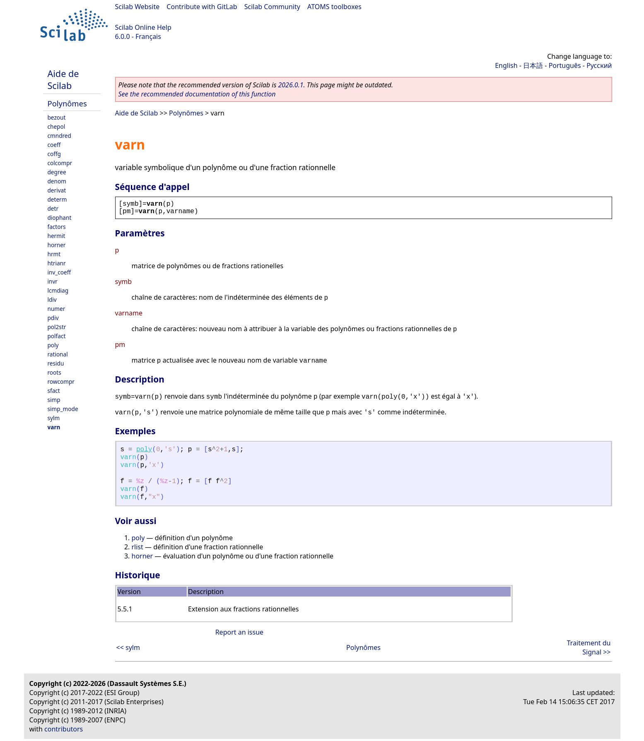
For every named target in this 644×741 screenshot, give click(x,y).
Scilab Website (137, 6)
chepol (56, 126)
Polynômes (67, 103)
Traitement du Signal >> (589, 647)
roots (54, 372)
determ (57, 199)
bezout (57, 117)
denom (57, 181)
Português (565, 65)
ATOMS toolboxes (334, 6)
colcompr (60, 163)
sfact (54, 391)
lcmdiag (58, 290)
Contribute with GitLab (201, 6)
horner (57, 245)
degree (57, 172)
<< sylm (128, 647)
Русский (599, 65)
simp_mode (63, 409)
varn (54, 427)
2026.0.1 (290, 84)
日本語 (533, 65)
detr (53, 208)
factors (57, 227)
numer (56, 309)
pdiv (53, 318)
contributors (63, 729)
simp (54, 400)
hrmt (54, 254)
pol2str (57, 327)
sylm (54, 418)
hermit (56, 236)
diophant (60, 217)
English (506, 65)
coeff (54, 145)
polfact (57, 336)
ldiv (52, 299)
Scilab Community (272, 6)
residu (56, 363)
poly (53, 345)
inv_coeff (59, 272)
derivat (57, 190)
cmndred (59, 136)
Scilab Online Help (143, 27)
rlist (137, 546)
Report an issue (239, 632)
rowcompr (61, 381)
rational (58, 354)
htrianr (57, 263)
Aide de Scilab (63, 79)
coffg (54, 154)
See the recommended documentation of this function (197, 94)
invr (53, 281)
